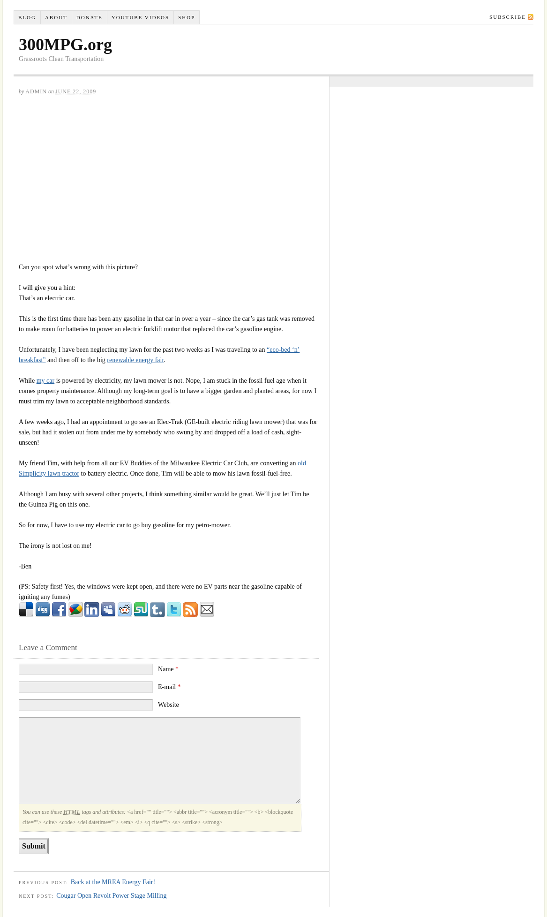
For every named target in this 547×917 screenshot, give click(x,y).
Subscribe (507, 17)
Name (168, 669)
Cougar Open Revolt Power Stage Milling (111, 895)
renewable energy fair (135, 360)
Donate (89, 17)
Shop (186, 17)
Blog (27, 17)
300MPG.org (65, 44)
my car (45, 380)
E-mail (169, 686)
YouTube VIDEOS (140, 17)
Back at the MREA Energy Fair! (113, 882)
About (56, 17)
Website (168, 704)
